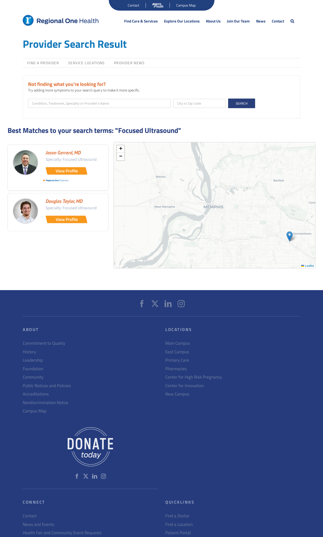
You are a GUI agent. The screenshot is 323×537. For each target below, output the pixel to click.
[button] (292, 21)
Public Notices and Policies (47, 386)
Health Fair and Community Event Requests (62, 533)
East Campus (177, 352)
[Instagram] (181, 303)
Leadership (33, 360)
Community (33, 377)
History (29, 352)
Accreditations (36, 394)
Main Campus (177, 343)
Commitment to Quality (44, 343)
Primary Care (177, 360)
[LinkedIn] (168, 303)
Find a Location (179, 524)
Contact (30, 516)
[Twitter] (154, 303)
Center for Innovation (184, 386)
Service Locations (86, 62)
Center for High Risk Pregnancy (193, 377)
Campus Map (34, 411)
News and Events (38, 524)
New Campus (177, 394)
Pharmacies (176, 369)
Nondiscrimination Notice (45, 403)
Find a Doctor (177, 516)
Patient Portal (178, 533)
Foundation (33, 369)
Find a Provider (43, 62)
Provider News (129, 62)
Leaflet (307, 266)
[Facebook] (141, 303)
